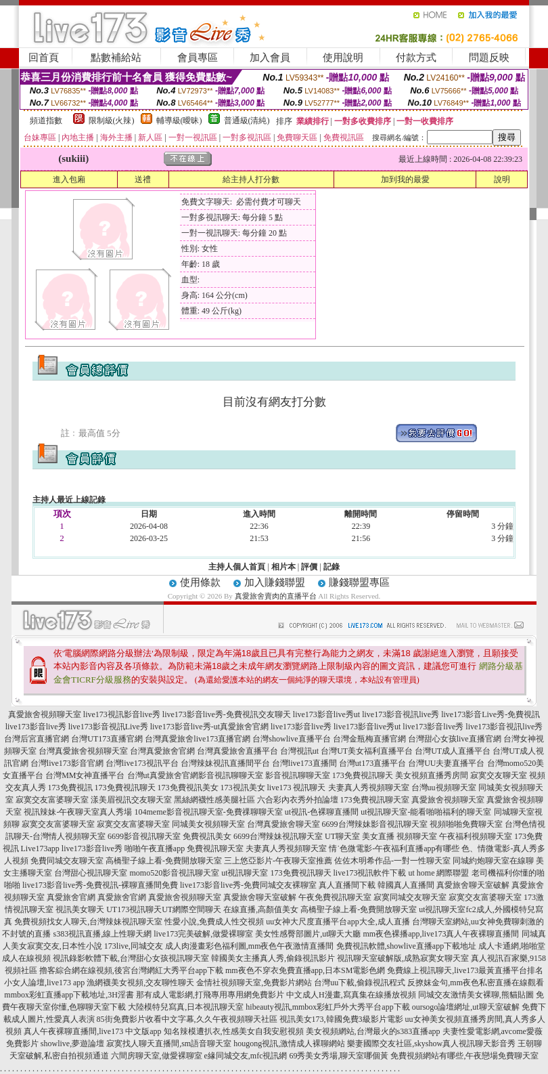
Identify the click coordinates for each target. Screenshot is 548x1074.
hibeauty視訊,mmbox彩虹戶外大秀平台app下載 (327, 1007)
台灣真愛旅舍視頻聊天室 (83, 751)
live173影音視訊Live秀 (108, 726)
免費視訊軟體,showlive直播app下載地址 (406, 946)
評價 (309, 567)
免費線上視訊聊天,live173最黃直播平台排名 (465, 970)
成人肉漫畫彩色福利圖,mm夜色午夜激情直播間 (249, 946)
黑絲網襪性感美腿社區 (214, 799)
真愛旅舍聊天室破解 (472, 885)
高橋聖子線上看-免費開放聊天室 (164, 860)
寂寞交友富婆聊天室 (52, 799)
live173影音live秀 (35, 726)
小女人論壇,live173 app (44, 982)
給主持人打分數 (251, 179)
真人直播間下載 (347, 885)
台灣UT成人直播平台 (452, 751)
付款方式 (416, 57)
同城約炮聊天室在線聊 (493, 860)
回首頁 (43, 57)
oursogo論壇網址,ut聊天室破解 (466, 1007)
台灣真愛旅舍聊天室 (283, 824)
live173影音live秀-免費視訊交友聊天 (226, 714)
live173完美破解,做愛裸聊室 (203, 934)
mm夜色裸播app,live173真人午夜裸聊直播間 (441, 934)
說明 (502, 179)
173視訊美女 (243, 787)
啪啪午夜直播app (154, 848)
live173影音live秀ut (326, 714)
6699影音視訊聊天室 (144, 836)
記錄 (331, 567)
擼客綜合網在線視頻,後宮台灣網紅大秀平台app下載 (131, 970)
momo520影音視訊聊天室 (174, 873)
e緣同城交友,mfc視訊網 (246, 1055)
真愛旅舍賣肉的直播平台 (276, 596)
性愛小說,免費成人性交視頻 (214, 921)
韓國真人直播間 (406, 885)
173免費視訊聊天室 (374, 799)
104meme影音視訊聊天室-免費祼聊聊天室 (208, 812)
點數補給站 (116, 57)
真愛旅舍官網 (71, 897)
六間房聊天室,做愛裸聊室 (156, 1055)
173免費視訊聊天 (362, 775)
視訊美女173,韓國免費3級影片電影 (341, 1019)
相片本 (283, 567)
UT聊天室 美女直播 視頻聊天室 (381, 836)
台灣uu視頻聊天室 (443, 787)
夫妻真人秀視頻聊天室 (368, 787)
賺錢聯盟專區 (359, 582)
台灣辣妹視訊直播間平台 (225, 763)
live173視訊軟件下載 (370, 873)
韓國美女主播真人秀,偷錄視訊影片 (273, 958)
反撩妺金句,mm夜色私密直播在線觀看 (475, 982)
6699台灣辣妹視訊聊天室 (278, 836)
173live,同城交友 (133, 946)
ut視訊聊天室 (244, 873)
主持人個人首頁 (236, 567)
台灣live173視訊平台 (142, 763)
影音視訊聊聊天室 (230, 775)
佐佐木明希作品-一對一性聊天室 (392, 860)
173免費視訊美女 (188, 787)
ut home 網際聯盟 (439, 873)
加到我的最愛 (405, 179)
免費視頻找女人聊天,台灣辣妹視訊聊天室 (88, 921)
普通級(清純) (247, 120)
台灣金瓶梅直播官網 (369, 739)
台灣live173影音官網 (67, 763)
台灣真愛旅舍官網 (162, 751)
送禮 (143, 179)
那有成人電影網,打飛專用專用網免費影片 (210, 995)
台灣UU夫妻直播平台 (446, 763)
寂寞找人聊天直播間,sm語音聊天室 (168, 1043)
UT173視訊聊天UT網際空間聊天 (163, 909)
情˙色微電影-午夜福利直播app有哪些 (394, 848)
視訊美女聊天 (79, 909)
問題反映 (489, 57)
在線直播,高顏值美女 (260, 909)
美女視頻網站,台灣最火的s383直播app (373, 1031)
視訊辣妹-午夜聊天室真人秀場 (78, 812)
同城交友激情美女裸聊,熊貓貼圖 (476, 995)
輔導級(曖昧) (179, 120)
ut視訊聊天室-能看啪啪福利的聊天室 (426, 812)
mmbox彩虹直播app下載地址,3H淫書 (69, 995)
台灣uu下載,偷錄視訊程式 (359, 982)
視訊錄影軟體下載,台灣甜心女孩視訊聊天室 (131, 958)
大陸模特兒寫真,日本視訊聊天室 (186, 1007)
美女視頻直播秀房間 (431, 775)
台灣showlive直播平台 (291, 739)
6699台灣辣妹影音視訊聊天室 (375, 824)
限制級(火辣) (112, 120)
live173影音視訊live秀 (400, 714)
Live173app (40, 848)
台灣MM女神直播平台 (84, 775)
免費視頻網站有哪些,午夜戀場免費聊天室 (464, 1055)
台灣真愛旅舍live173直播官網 (197, 739)
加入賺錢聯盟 (274, 582)
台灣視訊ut (299, 751)
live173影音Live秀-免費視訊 (490, 714)
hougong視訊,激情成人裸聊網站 (289, 1043)
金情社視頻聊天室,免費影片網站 (255, 982)
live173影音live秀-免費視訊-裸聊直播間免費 (100, 885)
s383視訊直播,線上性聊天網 (102, 934)
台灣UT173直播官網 (107, 739)
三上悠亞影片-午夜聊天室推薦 (278, 860)
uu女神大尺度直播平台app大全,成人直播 (337, 921)
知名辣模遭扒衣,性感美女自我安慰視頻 (234, 1031)
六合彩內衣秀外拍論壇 (297, 799)
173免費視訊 (70, 787)
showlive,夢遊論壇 (72, 1043)
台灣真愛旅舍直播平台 (237, 751)
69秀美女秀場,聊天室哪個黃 (338, 1055)
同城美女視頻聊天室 (208, 824)
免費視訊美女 (207, 836)
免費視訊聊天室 (215, 848)
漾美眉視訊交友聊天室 (131, 799)
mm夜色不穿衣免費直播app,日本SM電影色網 (305, 970)
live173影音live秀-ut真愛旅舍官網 (209, 726)
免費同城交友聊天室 (67, 860)
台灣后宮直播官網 (36, 739)
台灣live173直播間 (304, 763)
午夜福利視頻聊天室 (475, 836)
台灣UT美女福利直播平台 (367, 751)
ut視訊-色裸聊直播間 (322, 812)
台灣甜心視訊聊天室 (90, 873)
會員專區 (197, 57)
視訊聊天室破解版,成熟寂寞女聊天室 (403, 958)
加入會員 (270, 57)
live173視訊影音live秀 (121, 714)
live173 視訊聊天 (296, 787)
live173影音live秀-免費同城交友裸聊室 (248, 885)
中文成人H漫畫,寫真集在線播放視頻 (351, 995)
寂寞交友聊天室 (498, 775)
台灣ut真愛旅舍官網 (162, 775)
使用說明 (343, 57)
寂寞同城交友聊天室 (410, 897)
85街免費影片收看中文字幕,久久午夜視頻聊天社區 (187, 1019)
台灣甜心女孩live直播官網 (454, 739)
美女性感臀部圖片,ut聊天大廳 (308, 934)
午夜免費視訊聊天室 (334, 897)
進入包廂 (69, 179)
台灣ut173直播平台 (372, 763)
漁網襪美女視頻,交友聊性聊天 (140, 982)
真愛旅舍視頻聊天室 (44, 714)
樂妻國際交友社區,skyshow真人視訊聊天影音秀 (431, 1043)
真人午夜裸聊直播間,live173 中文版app (92, 1031)
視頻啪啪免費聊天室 (466, 824)
